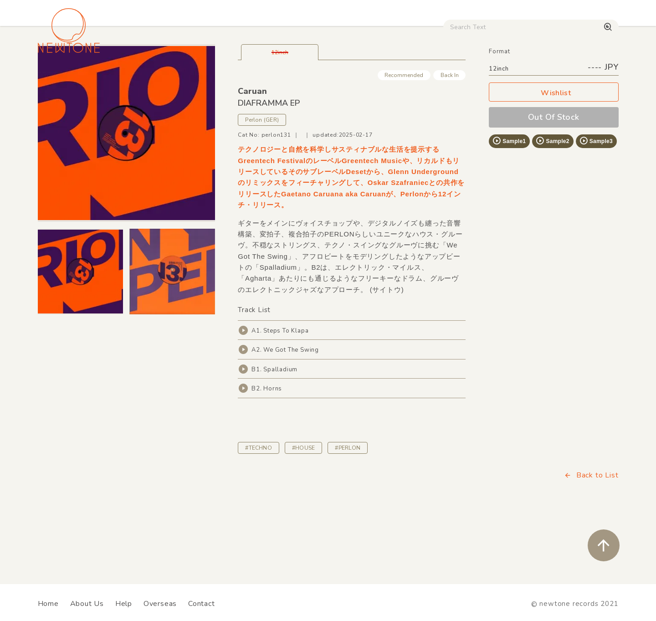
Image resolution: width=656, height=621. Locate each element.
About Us (87, 604)
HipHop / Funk (216, 77)
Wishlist (553, 154)
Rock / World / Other (303, 77)
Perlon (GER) (262, 180)
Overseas (160, 604)
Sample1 (509, 201)
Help (123, 604)
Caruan (252, 151)
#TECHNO (258, 508)
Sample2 (552, 201)
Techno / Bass (142, 77)
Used (460, 77)
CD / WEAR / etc (395, 77)
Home (48, 604)
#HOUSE (303, 508)
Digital (506, 77)
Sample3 (596, 201)
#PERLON (347, 508)
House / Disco (68, 77)
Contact (201, 604)
